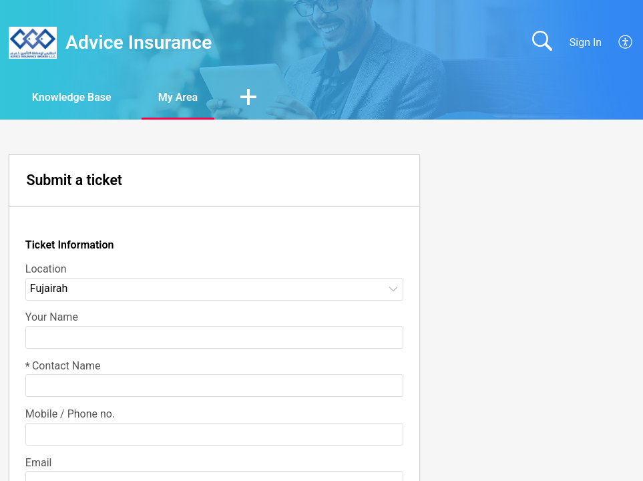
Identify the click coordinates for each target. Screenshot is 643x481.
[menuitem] (618, 42)
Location (46, 269)
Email (38, 462)
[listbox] (214, 289)
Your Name (51, 317)
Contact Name (63, 365)
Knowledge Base (72, 97)
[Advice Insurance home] (33, 43)
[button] (248, 98)
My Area (178, 97)
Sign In (586, 42)
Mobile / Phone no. (70, 414)
